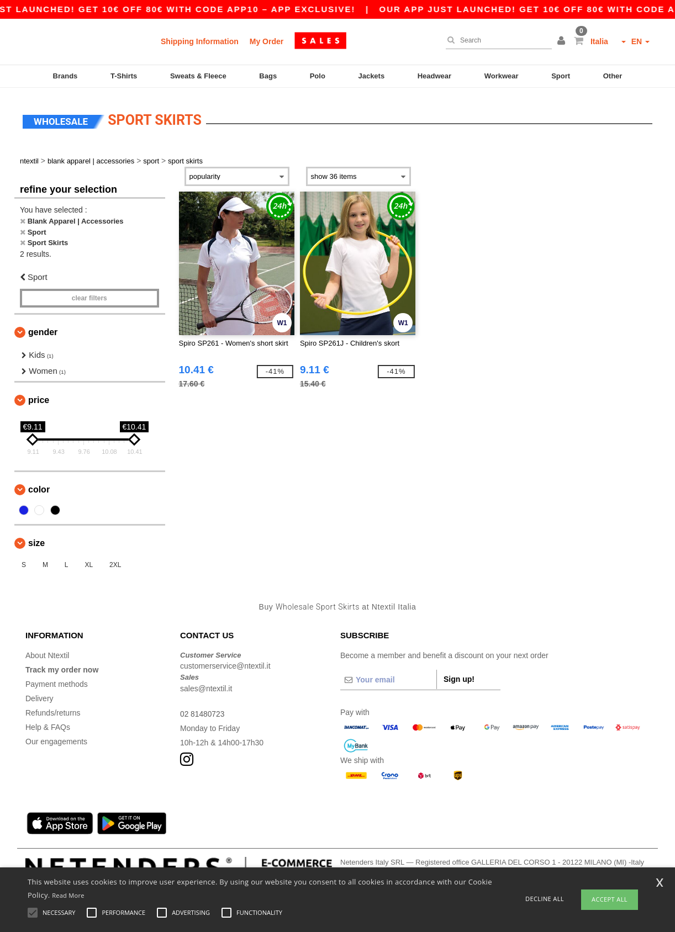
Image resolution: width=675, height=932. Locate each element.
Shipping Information (200, 41)
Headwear (434, 76)
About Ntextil (47, 652)
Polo (317, 76)
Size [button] (36, 541)
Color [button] (39, 487)
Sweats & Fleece (198, 76)
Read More (68, 895)
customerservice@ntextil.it (225, 663)
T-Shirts (123, 76)
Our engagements (56, 738)
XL (89, 562)
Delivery (39, 695)
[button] (562, 41)
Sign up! (459, 676)
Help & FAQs (47, 724)
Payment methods (56, 681)
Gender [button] (42, 330)
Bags (268, 76)
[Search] (496, 40)
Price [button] (38, 398)
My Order (266, 41)
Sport (560, 76)
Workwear (501, 76)
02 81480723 (202, 711)
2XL (115, 562)
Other (613, 76)
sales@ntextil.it (206, 685)
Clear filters (89, 296)
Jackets (371, 76)
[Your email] (388, 677)
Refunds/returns (53, 710)
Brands (65, 76)
